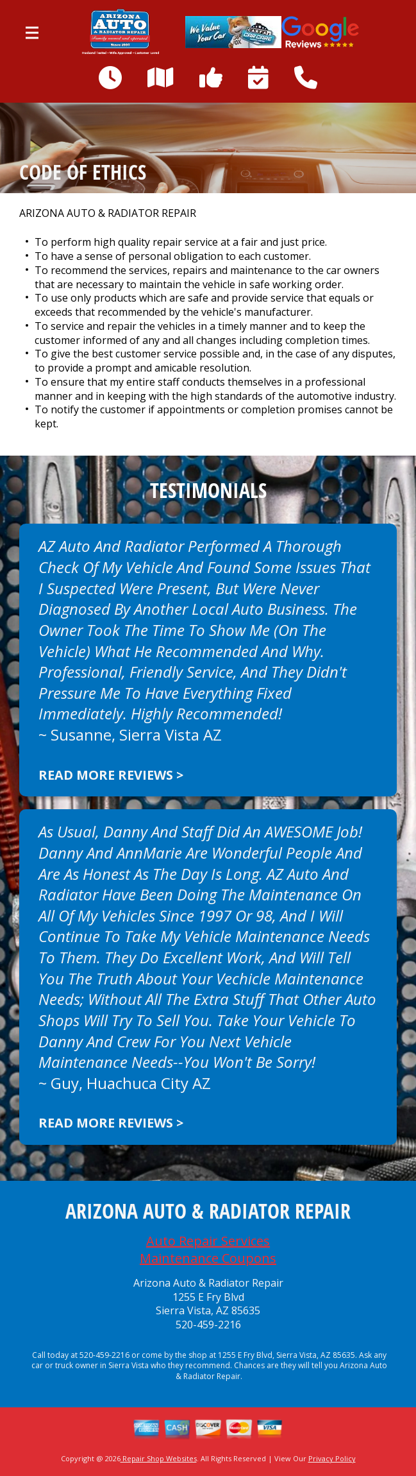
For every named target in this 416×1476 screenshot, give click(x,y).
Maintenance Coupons (208, 1258)
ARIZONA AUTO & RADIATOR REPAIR (107, 213)
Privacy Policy (332, 1458)
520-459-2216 (208, 1325)
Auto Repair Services (208, 1240)
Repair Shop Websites (159, 1458)
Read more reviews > (110, 775)
